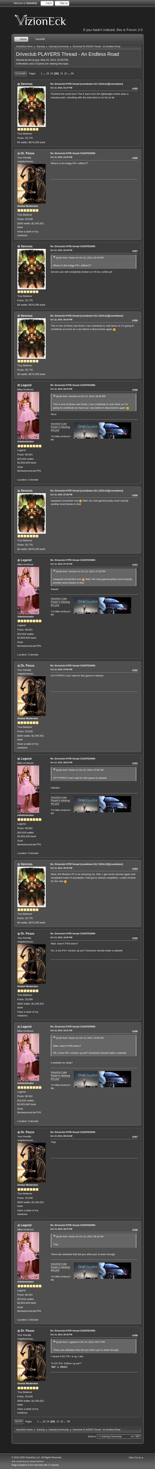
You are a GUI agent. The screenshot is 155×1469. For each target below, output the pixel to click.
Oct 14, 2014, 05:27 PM (61, 1229)
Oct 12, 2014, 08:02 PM (61, 762)
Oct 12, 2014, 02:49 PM (61, 250)
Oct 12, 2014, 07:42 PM (61, 564)
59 (72, 73)
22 (65, 73)
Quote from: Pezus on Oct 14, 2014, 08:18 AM (79, 1236)
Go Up (18, 1421)
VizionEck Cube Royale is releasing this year (60, 427)
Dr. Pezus (27, 153)
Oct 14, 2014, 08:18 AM (61, 1136)
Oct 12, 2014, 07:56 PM (61, 669)
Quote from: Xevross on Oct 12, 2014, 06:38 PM (80, 396)
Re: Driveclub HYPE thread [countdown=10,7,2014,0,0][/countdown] (86, 84)
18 (47, 73)
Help (131, 1457)
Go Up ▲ (139, 1457)
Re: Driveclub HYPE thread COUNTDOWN (72, 153)
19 (51, 73)
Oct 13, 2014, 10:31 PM (61, 1030)
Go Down (20, 74)
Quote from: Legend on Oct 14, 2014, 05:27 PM (80, 1342)
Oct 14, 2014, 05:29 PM (61, 1334)
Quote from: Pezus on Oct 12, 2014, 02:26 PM (80, 257)
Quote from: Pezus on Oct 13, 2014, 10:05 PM (80, 1038)
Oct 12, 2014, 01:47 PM (61, 88)
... (44, 73)
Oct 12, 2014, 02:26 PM (61, 157)
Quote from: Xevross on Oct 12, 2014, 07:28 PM (80, 571)
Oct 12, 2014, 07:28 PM (61, 494)
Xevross (27, 83)
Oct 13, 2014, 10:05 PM (61, 937)
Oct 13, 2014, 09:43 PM (61, 868)
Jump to (92, 1436)
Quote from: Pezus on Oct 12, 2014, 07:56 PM (80, 770)
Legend (26, 385)
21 (61, 73)
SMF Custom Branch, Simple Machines (28, 1461)
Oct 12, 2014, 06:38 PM (61, 319)
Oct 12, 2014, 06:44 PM (61, 389)
